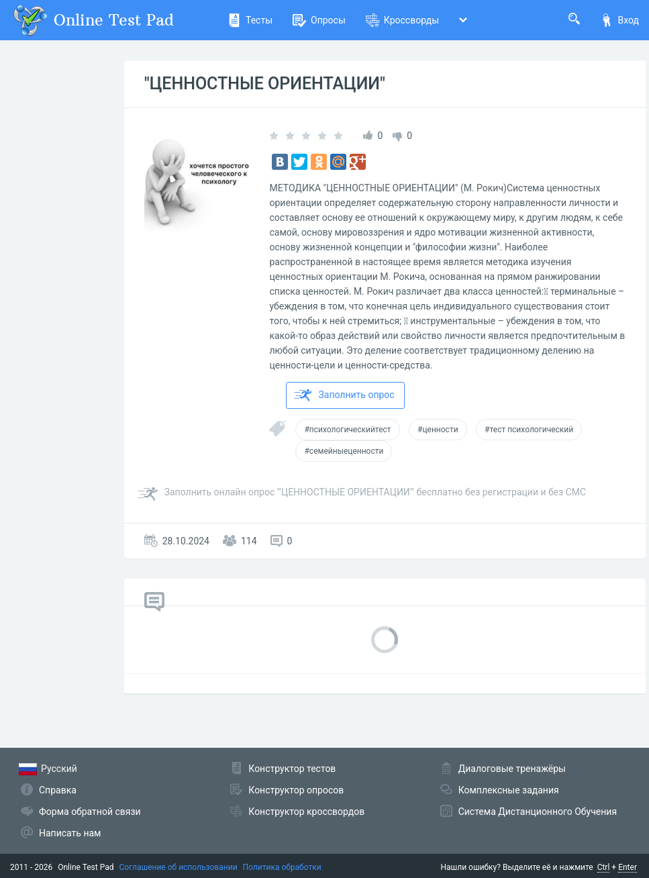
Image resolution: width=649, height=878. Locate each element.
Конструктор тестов (292, 768)
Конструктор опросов (296, 790)
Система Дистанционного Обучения (537, 811)
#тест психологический (529, 429)
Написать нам (70, 833)
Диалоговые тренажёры (512, 768)
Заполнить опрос (344, 395)
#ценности (437, 429)
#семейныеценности (343, 451)
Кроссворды (402, 20)
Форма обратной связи (90, 811)
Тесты (250, 20)
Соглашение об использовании (178, 867)
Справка (58, 790)
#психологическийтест (347, 429)
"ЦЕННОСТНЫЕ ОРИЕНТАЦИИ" (264, 83)
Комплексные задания (508, 790)
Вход (619, 20)
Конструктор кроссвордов (306, 811)
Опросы (319, 20)
